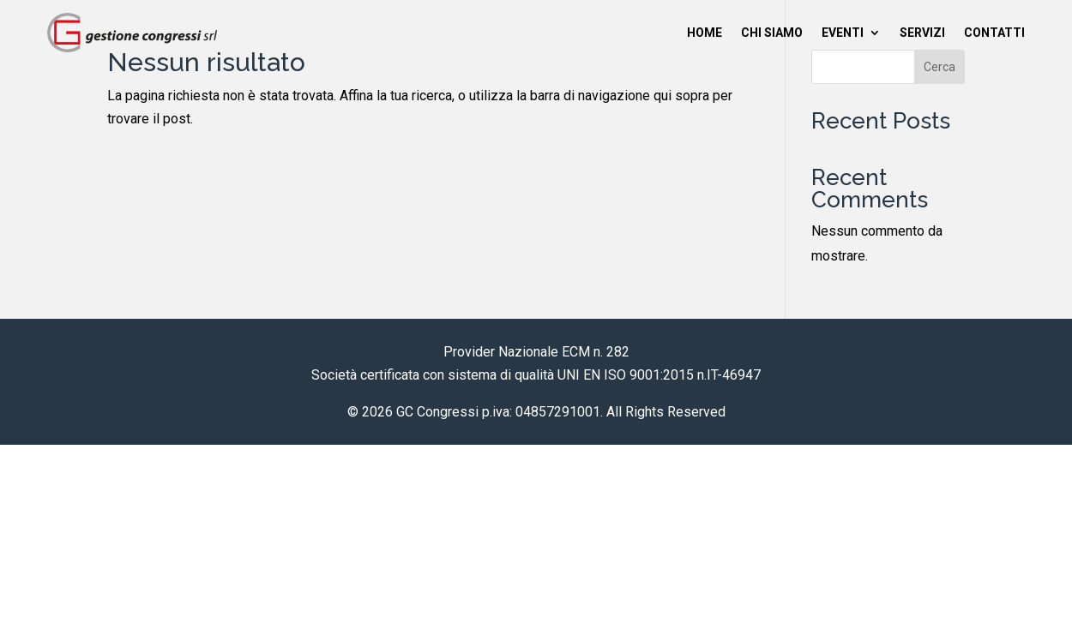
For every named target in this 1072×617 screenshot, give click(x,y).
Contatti (994, 32)
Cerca (939, 67)
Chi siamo (772, 32)
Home (704, 32)
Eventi (843, 32)
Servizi (922, 32)
